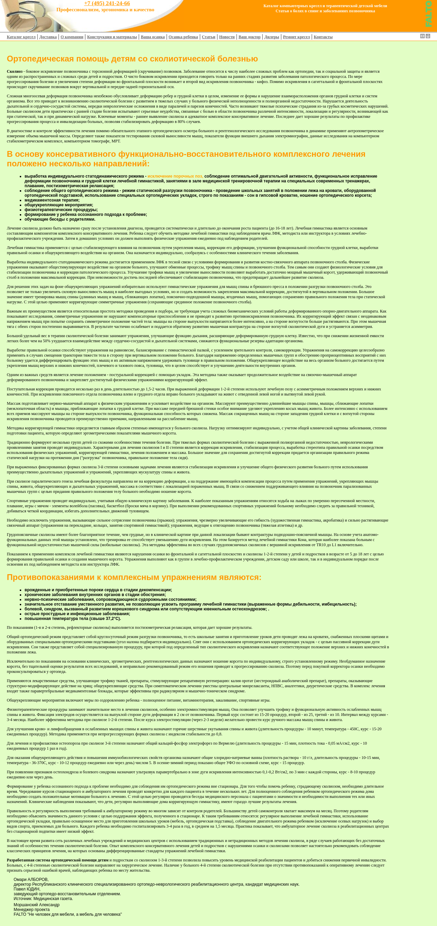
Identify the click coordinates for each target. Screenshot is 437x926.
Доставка (48, 36)
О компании (71, 36)
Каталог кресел (21, 36)
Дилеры (271, 36)
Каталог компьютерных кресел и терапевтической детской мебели (325, 5)
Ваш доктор (250, 36)
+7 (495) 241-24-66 (107, 3)
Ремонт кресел (296, 36)
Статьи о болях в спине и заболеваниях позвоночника (325, 11)
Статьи (208, 36)
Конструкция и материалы (112, 36)
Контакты (323, 36)
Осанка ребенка (183, 36)
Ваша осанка (153, 36)
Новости (227, 36)
